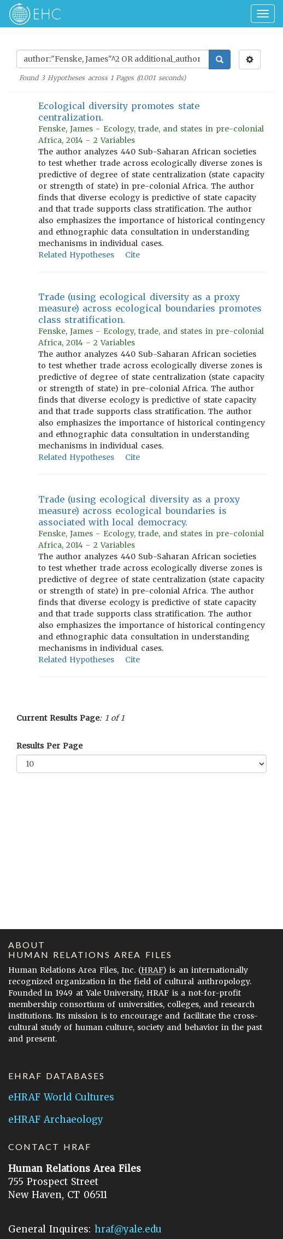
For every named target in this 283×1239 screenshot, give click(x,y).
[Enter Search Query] (112, 59)
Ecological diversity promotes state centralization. (118, 111)
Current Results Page (57, 718)
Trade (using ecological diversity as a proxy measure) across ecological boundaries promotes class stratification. (150, 308)
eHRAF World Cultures (61, 1097)
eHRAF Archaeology (55, 1120)
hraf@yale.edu (128, 1229)
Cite (132, 255)
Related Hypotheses (76, 255)
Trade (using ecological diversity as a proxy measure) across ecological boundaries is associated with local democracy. (139, 511)
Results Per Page (49, 746)
